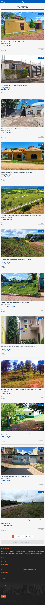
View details (41, 49)
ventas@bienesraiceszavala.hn (29, 569)
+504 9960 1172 (26, 568)
